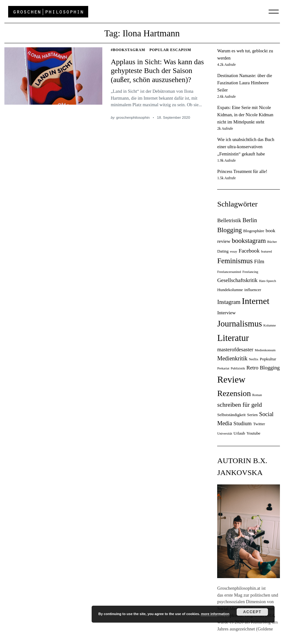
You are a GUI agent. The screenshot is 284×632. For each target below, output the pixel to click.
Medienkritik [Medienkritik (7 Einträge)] (232, 358)
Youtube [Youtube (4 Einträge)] (253, 433)
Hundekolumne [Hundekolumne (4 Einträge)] (230, 289)
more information (215, 614)
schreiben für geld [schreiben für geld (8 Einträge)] (239, 404)
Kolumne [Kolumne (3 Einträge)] (269, 325)
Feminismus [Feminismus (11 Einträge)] (235, 261)
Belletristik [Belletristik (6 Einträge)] (229, 220)
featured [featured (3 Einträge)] (266, 251)
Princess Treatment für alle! (242, 171)
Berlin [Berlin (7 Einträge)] (250, 220)
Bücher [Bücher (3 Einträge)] (272, 241)
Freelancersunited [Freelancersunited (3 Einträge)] (229, 272)
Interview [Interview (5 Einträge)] (226, 312)
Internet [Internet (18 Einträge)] (255, 301)
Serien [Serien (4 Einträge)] (252, 414)
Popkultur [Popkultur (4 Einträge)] (268, 359)
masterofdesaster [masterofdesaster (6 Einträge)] (235, 350)
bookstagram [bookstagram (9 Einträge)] (249, 240)
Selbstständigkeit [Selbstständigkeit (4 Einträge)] (231, 414)
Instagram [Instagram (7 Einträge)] (228, 302)
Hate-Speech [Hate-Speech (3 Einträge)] (267, 281)
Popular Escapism (170, 50)
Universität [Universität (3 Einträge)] (224, 433)
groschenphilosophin (133, 117)
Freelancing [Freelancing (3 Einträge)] (250, 272)
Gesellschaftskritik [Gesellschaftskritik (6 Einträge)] (237, 280)
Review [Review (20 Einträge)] (231, 379)
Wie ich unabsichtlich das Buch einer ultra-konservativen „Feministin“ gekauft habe (245, 146)
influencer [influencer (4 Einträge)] (252, 289)
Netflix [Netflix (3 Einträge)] (253, 359)
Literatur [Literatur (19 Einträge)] (233, 338)
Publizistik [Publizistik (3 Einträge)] (238, 368)
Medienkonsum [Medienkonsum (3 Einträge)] (265, 350)
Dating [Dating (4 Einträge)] (222, 251)
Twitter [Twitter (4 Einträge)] (259, 423)
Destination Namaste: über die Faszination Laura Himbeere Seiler (244, 82)
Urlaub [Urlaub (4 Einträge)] (239, 433)
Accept (252, 612)
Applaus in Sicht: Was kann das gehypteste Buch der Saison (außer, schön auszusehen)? (157, 70)
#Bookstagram (128, 50)
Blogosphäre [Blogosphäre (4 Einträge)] (253, 230)
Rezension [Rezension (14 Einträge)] (234, 393)
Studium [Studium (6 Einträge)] (242, 423)
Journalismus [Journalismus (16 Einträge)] (239, 323)
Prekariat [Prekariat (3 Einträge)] (223, 368)
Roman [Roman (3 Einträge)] (257, 395)
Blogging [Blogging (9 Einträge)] (229, 230)
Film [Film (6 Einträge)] (259, 261)
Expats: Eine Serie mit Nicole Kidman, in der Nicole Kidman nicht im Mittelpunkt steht (245, 114)
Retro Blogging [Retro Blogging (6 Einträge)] (263, 368)
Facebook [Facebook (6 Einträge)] (249, 251)
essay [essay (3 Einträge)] (233, 251)
